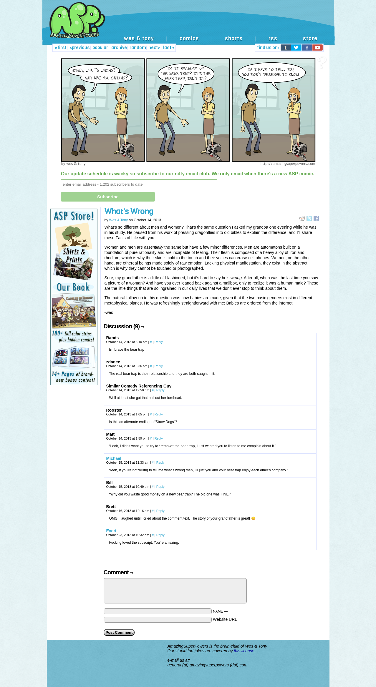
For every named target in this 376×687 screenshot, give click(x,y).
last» (168, 48)
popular (100, 48)
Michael (113, 458)
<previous (79, 48)
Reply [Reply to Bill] (160, 486)
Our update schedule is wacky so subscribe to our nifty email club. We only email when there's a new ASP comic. (187, 173)
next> (154, 48)
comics (189, 38)
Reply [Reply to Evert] (160, 535)
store (310, 38)
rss (273, 38)
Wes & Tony (118, 220)
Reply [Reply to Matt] (159, 438)
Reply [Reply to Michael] (160, 462)
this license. (244, 650)
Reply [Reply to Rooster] (159, 414)
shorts (234, 38)
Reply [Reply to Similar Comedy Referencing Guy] (160, 390)
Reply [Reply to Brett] (160, 511)
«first (60, 48)
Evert (111, 530)
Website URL (225, 619)
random (138, 48)
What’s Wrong (129, 211)
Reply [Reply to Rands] (159, 342)
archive (119, 48)
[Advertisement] (219, 20)
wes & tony (139, 38)
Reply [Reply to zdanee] (159, 366)
